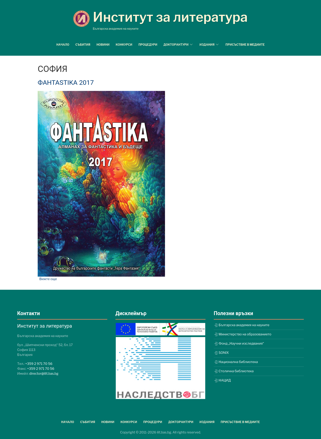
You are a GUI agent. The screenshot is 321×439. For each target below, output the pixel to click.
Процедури (147, 44)
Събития (82, 44)
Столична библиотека (234, 371)
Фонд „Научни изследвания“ (239, 343)
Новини (103, 44)
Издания (207, 422)
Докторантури (180, 422)
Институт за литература (170, 17)
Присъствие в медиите (245, 44)
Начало (62, 44)
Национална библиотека (236, 362)
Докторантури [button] (178, 44)
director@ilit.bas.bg (43, 374)
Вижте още (48, 279)
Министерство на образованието (242, 334)
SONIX (221, 353)
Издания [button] (209, 44)
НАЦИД (222, 380)
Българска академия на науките (241, 325)
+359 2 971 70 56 (38, 364)
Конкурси (124, 44)
